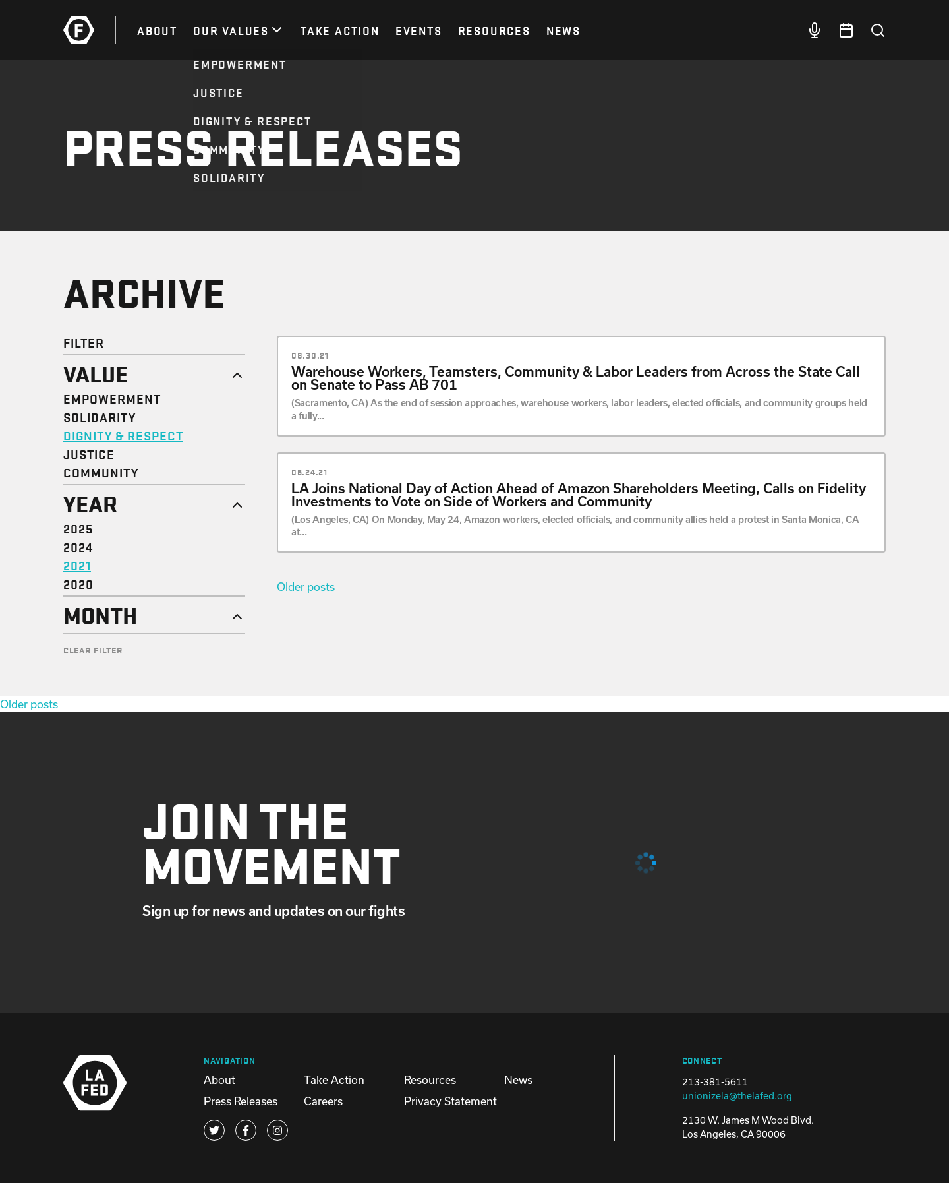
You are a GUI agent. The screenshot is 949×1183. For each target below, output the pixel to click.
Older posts (306, 586)
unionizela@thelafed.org (737, 1095)
